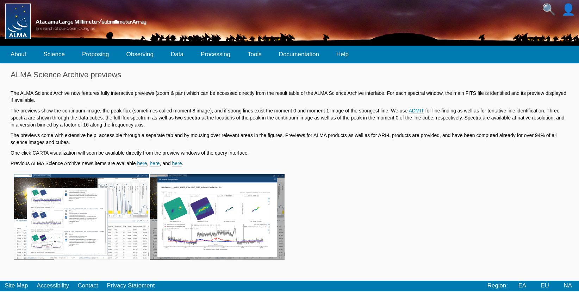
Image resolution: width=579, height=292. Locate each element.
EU (545, 285)
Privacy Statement (131, 285)
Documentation (299, 54)
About (18, 54)
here (142, 163)
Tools (255, 54)
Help (342, 54)
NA (568, 285)
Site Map (16, 285)
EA (522, 285)
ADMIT (416, 110)
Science (53, 54)
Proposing (95, 54)
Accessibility (53, 285)
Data (177, 54)
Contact (88, 285)
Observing (139, 54)
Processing (215, 54)
